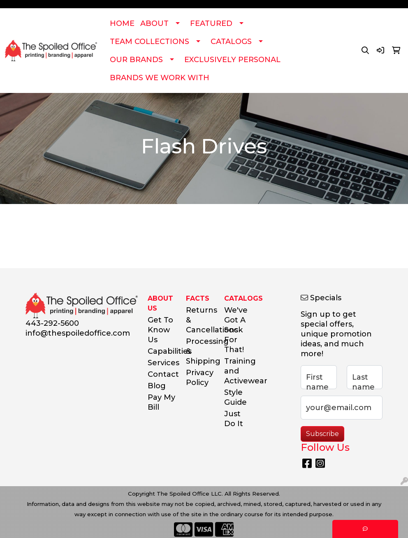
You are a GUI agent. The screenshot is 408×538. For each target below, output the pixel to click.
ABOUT (154, 23)
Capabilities (162, 351)
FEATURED (211, 23)
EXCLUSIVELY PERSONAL (232, 59)
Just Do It (233, 418)
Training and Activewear (238, 371)
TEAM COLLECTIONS (149, 41)
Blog (157, 385)
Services (162, 362)
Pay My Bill (161, 402)
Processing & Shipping (200, 351)
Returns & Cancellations (200, 320)
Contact (162, 374)
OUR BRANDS (136, 59)
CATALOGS (231, 41)
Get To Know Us (160, 329)
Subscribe (322, 434)
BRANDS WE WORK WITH (159, 77)
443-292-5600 (52, 323)
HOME (122, 23)
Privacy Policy (199, 377)
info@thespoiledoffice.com (78, 333)
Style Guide (235, 397)
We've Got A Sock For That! (236, 330)
